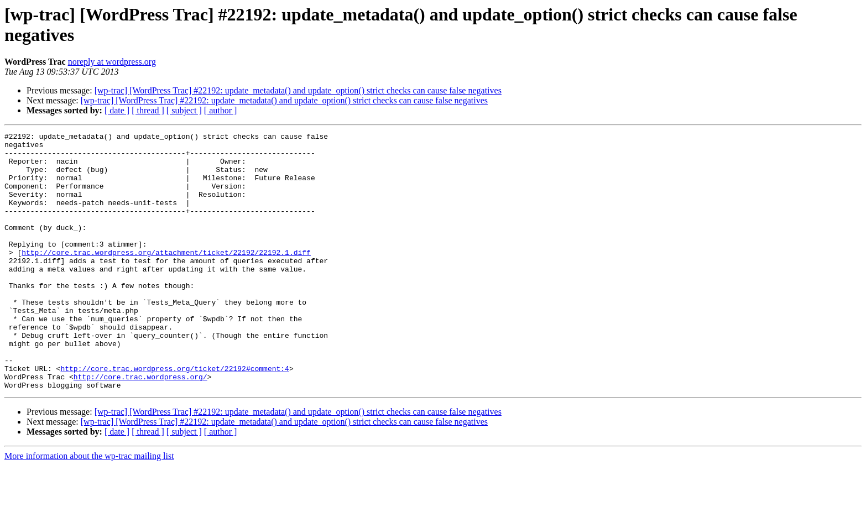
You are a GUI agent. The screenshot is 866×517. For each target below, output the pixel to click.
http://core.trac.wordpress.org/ (140, 426)
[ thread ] (148, 110)
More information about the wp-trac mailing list (89, 507)
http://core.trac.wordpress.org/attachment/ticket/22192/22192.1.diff (166, 277)
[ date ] (117, 110)
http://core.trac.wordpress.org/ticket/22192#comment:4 (174, 416)
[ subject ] (184, 110)
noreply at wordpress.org (112, 61)
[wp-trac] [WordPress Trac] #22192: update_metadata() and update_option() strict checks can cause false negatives (298, 90)
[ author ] (220, 110)
